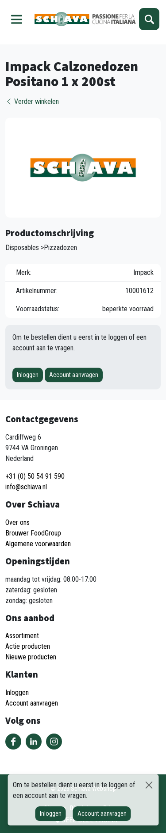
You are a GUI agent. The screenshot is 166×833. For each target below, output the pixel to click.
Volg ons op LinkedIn (34, 742)
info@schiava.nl (26, 487)
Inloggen (28, 374)
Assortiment (22, 635)
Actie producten (27, 646)
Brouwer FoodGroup (33, 533)
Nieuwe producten (30, 657)
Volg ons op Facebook (13, 742)
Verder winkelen (32, 101)
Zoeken (149, 19)
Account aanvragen (73, 374)
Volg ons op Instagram (54, 742)
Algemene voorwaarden (38, 543)
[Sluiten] (149, 785)
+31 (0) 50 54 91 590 (35, 476)
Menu (17, 19)
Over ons (17, 522)
